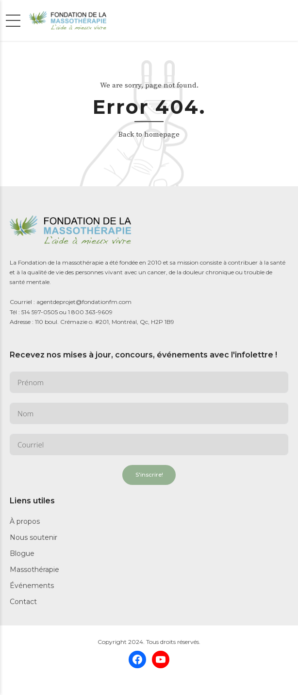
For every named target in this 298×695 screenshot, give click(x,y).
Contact (23, 601)
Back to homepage (149, 134)
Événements (32, 585)
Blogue (22, 553)
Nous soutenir (33, 537)
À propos (25, 521)
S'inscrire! (149, 474)
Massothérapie (34, 569)
